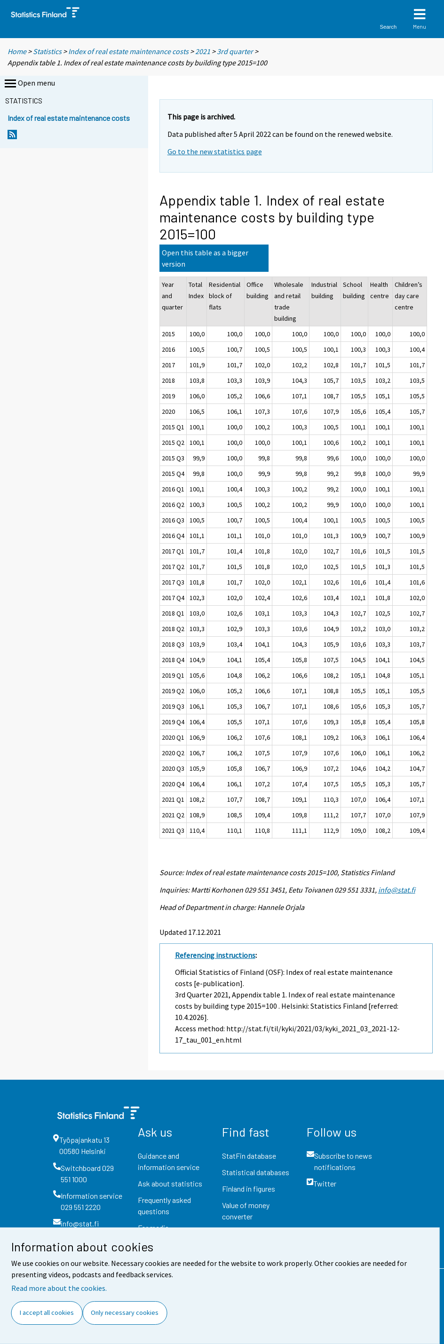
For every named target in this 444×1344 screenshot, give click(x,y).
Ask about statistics (170, 1183)
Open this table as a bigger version (205, 258)
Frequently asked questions (164, 1205)
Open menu (29, 83)
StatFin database (249, 1155)
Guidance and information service (168, 1161)
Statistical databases (255, 1172)
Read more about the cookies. (59, 1288)
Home (17, 51)
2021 (202, 51)
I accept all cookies (47, 1312)
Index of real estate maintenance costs (128, 51)
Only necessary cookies (125, 1312)
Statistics (47, 51)
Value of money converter (246, 1211)
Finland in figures (248, 1188)
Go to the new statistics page (214, 151)
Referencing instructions (215, 955)
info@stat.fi (396, 889)
